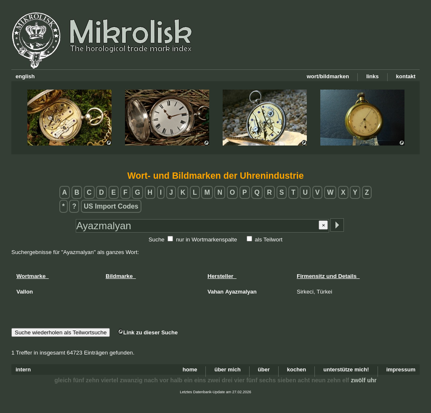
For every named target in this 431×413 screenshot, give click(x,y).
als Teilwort (268, 239)
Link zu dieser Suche (148, 332)
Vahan (215, 292)
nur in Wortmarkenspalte (206, 239)
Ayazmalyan (241, 292)
